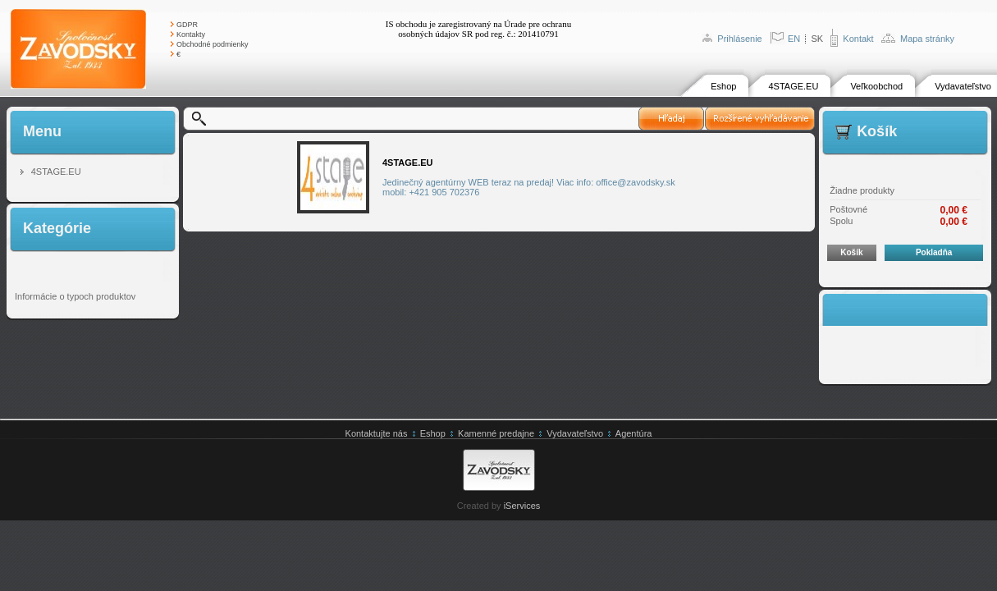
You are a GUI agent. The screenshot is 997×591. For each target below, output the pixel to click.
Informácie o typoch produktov (75, 296)
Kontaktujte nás (376, 433)
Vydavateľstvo (963, 86)
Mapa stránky (927, 39)
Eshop (723, 86)
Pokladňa (934, 252)
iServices (522, 506)
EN (794, 39)
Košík (851, 252)
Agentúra (633, 433)
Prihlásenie (739, 39)
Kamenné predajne (496, 433)
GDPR (187, 25)
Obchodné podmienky (212, 44)
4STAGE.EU (793, 86)
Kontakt (858, 39)
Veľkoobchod (876, 86)
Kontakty (190, 34)
